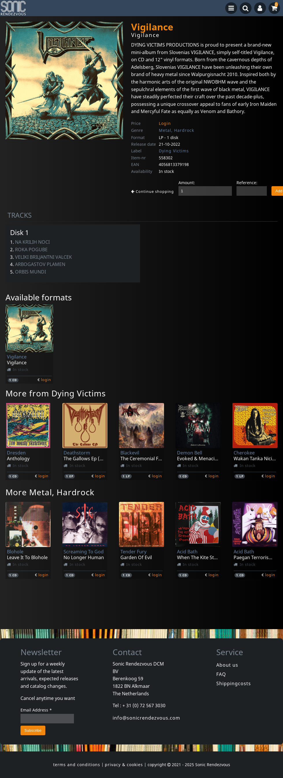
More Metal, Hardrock (49, 492)
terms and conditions (76, 764)
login (46, 379)
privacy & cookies (124, 764)
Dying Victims (174, 151)
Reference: (247, 182)
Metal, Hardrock (176, 130)
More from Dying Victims (55, 393)
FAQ (221, 674)
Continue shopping (152, 191)
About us (227, 665)
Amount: (186, 182)
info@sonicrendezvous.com (146, 718)
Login (165, 123)
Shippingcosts (233, 683)
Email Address (36, 710)
